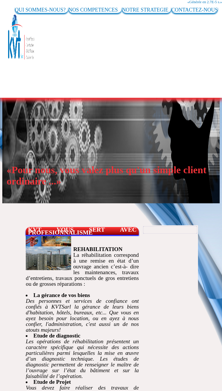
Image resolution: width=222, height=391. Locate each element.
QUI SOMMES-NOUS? (42, 10)
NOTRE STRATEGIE (146, 10)
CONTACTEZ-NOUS (194, 10)
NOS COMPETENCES (95, 10)
